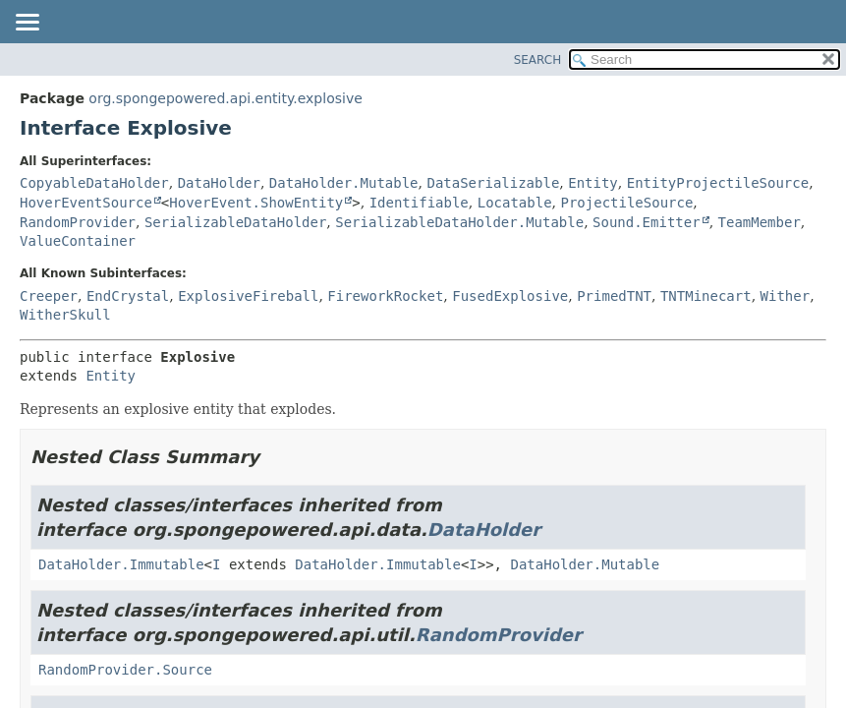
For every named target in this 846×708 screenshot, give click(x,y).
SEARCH (538, 60)
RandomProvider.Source (125, 670)
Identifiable (419, 202)
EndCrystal (127, 296)
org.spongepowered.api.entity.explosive (225, 98)
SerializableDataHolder (235, 222)
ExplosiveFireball (248, 296)
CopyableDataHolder (94, 183)
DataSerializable (492, 183)
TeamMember (759, 222)
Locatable (515, 202)
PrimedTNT (614, 296)
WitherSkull (65, 315)
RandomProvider (78, 222)
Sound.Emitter (646, 222)
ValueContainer (78, 241)
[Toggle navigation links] (26, 23)
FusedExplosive (510, 296)
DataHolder (219, 183)
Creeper (49, 296)
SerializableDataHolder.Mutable (459, 222)
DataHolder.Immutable (121, 564)
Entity (593, 183)
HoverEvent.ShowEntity (256, 202)
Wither (786, 296)
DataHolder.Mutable (344, 183)
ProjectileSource (626, 202)
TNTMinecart (706, 296)
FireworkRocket (385, 296)
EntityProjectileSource (718, 183)
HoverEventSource (86, 202)
